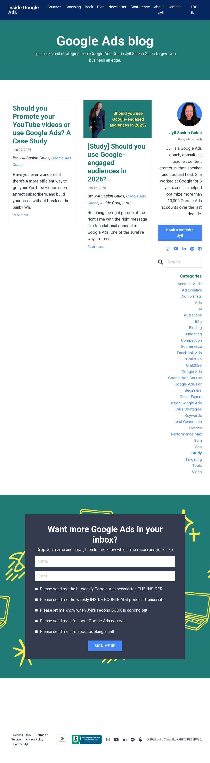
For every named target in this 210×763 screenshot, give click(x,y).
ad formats (191, 297)
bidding (195, 330)
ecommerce (190, 349)
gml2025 (194, 363)
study (196, 461)
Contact (174, 7)
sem (198, 448)
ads (198, 304)
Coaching (72, 7)
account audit (189, 284)
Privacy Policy (34, 749)
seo (198, 454)
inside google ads (185, 408)
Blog (100, 7)
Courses (54, 7)
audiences (192, 317)
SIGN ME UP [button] (105, 655)
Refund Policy (22, 744)
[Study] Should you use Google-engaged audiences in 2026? (114, 165)
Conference (140, 7)
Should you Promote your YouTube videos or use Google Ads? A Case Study (39, 130)
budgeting (193, 336)
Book (88, 7)
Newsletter (117, 7)
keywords (193, 421)
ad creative (191, 290)
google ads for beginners (187, 392)
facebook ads (189, 356)
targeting (193, 467)
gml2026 (194, 369)
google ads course (184, 382)
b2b (198, 323)
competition (190, 343)
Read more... (21, 227)
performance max (185, 441)
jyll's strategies (187, 415)
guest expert (190, 402)
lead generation (187, 428)
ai (200, 310)
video (196, 480)
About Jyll (159, 10)
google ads (191, 376)
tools (197, 474)
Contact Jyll (21, 753)
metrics (195, 435)
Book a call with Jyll (180, 233)
